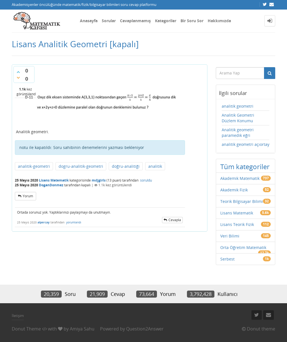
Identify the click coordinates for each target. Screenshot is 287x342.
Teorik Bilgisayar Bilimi (241, 201)
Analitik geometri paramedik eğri (238, 132)
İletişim (18, 315)
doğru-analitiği (126, 166)
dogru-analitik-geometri (81, 166)
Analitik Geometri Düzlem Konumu (238, 117)
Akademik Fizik (234, 189)
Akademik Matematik (240, 178)
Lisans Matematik (54, 180)
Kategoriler (165, 20)
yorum (28, 196)
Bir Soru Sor (191, 20)
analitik (155, 166)
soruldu (146, 180)
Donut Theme (26, 329)
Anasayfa (89, 20)
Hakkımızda (219, 20)
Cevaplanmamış (135, 20)
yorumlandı (73, 222)
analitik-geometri (34, 166)
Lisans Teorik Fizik (237, 224)
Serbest (227, 259)
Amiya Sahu (82, 329)
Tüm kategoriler (245, 166)
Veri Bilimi (229, 236)
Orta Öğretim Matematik (243, 247)
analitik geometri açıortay (245, 144)
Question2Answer (145, 329)
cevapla (174, 220)
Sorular (109, 20)
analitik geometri (237, 106)
